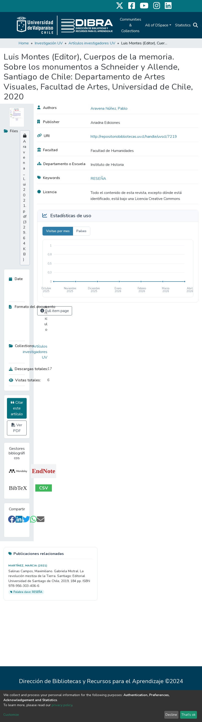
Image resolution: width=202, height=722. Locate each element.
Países (81, 231)
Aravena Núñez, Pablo (109, 108)
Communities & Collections (130, 25)
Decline (171, 714)
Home (23, 43)
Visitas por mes (58, 231)
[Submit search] (196, 25)
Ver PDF (17, 427)
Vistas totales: (25, 380)
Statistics (183, 25)
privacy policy (62, 705)
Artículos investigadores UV (91, 43)
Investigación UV (49, 43)
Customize (11, 714)
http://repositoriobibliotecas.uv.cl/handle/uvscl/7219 (134, 136)
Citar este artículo (17, 408)
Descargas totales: (27, 369)
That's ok (188, 714)
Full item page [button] (54, 310)
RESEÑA (98, 178)
